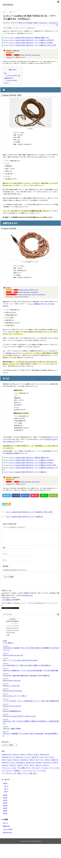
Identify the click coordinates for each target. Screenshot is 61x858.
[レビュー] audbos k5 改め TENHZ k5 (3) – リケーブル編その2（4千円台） (31, 43)
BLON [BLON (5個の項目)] (36, 754)
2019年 (5, 808)
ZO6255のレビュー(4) (11, 353)
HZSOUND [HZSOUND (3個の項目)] (24, 760)
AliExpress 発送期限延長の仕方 (12, 711)
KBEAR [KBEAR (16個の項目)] (55, 760)
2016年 (5, 813)
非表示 (14, 70)
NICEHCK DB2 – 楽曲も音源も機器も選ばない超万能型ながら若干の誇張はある (26, 675)
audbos (30, 23)
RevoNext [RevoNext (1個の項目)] (48, 762)
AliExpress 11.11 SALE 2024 (11, 686)
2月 (5, 791)
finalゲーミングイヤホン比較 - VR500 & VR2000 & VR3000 (20, 660)
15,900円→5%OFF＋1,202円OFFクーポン (28, 290)
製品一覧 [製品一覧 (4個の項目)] (33, 773)
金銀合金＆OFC (9, 78)
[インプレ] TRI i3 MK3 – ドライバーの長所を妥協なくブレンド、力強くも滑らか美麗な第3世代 (31, 701)
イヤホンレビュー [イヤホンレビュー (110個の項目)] (9, 768)
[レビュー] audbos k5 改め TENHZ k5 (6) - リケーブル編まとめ (22, 516)
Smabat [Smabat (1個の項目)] (5, 765)
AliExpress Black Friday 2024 (11, 680)
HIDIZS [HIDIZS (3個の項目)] (16, 760)
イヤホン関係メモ (7, 600)
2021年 (5, 803)
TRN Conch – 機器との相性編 (11, 728)
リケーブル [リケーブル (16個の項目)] (41, 771)
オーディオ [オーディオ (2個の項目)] (6, 771)
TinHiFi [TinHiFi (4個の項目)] (20, 765)
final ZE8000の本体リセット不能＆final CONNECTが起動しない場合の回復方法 (26, 665)
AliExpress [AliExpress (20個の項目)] (6, 754)
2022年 (5, 800)
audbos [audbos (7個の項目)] (23, 754)
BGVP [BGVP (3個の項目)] (30, 754)
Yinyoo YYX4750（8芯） (13, 75)
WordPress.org (7, 832)
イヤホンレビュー (43, 23)
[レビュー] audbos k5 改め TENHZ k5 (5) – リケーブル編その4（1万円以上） (32, 468)
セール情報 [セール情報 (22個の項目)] (16, 771)
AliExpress (9, 57)
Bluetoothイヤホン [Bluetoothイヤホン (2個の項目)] (8, 757)
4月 (5, 786)
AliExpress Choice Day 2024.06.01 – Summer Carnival (19, 716)
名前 (4, 548)
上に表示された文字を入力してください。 (15, 570)
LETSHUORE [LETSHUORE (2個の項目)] (20, 762)
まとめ (6, 83)
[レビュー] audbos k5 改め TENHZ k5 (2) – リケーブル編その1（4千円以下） (32, 40)
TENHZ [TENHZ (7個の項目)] (12, 765)
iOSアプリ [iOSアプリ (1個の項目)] (40, 760)
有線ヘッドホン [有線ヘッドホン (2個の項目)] (23, 773)
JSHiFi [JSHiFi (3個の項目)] (48, 760)
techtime (8, 4)
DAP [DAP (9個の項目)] (4, 760)
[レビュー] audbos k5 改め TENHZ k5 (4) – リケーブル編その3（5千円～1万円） (33, 45)
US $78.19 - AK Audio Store (38, 294)
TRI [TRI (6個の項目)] (26, 765)
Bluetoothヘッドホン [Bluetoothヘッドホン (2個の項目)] (23, 757)
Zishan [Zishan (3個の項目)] (46, 765)
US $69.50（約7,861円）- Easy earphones (28, 292)
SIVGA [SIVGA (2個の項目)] (55, 762)
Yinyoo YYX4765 (11, 80)
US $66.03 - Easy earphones (24, 294)
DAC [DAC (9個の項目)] (52, 757)
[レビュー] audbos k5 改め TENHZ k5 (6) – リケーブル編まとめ (28, 472)
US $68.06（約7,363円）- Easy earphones (29, 55)
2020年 (5, 805)
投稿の (6, 826)
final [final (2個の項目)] (9, 760)
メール (5, 554)
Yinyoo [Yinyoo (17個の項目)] (38, 765)
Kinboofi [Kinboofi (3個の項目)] (5, 762)
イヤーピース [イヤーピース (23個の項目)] (54, 768)
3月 (5, 789)
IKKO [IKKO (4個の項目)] (32, 760)
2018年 (5, 811)
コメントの (7, 829)
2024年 (5, 795)
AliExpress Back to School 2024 (12, 691)
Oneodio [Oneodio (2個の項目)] (39, 762)
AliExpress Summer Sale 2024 (12, 706)
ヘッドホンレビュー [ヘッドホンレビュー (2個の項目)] (28, 771)
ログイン (5, 823)
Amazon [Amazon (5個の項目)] (15, 754)
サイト (5, 560)
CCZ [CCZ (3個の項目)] (46, 757)
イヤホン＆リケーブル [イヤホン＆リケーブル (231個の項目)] (39, 768)
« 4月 (7, 635)
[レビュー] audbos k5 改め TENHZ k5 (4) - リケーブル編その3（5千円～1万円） (27, 512)
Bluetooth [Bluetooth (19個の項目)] (44, 754)
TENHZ (35, 23)
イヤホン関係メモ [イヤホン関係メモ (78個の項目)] (23, 768)
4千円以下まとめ (50, 439)
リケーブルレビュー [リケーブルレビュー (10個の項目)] (9, 773)
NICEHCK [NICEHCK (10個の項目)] (30, 762)
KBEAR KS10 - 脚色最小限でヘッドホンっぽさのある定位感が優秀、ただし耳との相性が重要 (30, 670)
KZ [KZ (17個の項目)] (12, 762)
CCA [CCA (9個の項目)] (41, 757)
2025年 (5, 783)
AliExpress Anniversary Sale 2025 (13, 655)
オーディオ (23, 23)
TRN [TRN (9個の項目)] (31, 765)
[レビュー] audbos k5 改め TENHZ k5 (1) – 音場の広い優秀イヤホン (29, 38)
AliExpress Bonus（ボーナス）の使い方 (15, 696)
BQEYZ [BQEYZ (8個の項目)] (35, 757)
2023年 (5, 798)
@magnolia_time (27, 595)
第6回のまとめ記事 (12, 453)
